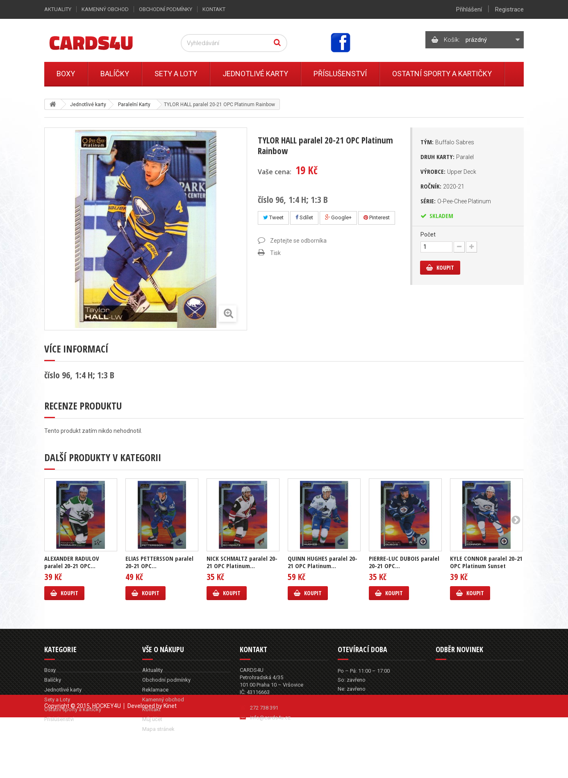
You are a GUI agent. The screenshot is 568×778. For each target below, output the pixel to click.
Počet (428, 234)
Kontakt (213, 9)
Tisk (275, 253)
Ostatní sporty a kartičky (442, 73)
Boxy (66, 73)
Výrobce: (448, 171)
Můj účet (152, 719)
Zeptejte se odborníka (298, 240)
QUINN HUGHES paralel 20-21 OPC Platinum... (322, 562)
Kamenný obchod (105, 9)
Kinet (170, 766)
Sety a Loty (175, 73)
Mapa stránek (158, 729)
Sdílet (304, 217)
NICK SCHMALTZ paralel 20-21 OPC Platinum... (242, 562)
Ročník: (442, 186)
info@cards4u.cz (270, 717)
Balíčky (114, 73)
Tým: (447, 142)
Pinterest (377, 217)
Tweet (273, 217)
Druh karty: (447, 156)
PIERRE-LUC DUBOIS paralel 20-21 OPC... (404, 562)
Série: (455, 201)
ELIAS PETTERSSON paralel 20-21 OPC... (159, 562)
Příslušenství (340, 73)
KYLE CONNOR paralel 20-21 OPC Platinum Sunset (486, 562)
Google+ (338, 217)
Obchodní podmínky (165, 9)
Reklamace (155, 690)
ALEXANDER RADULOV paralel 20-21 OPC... (71, 562)
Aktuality (57, 9)
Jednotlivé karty (255, 73)
